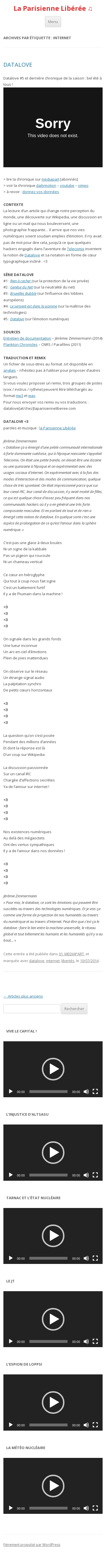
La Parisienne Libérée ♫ (53, 8)
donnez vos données (40, 191)
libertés (67, 960)
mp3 (19, 395)
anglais (9, 370)
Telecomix (75, 248)
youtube (67, 185)
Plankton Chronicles (20, 344)
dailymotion (46, 185)
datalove (36, 960)
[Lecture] (11, 1091)
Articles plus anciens (23, 996)
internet (53, 960)
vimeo (83, 185)
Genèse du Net (21, 287)
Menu (53, 21)
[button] (53, 1069)
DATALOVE (17, 64)
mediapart (50, 179)
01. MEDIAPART (71, 953)
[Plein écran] (95, 1091)
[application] (53, 1069)
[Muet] (86, 1091)
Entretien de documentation (27, 338)
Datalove (32, 255)
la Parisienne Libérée (57, 427)
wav (31, 395)
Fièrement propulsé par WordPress (31, 1544)
